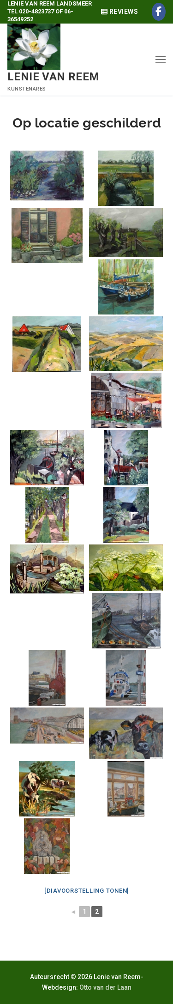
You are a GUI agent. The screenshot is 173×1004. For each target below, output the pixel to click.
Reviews (119, 11)
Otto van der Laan (105, 987)
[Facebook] (159, 12)
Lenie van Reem (53, 76)
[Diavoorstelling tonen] (86, 890)
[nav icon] (160, 59)
